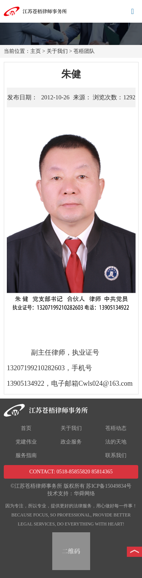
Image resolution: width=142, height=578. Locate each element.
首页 (26, 428)
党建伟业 (26, 442)
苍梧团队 (84, 51)
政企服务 (71, 442)
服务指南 (26, 455)
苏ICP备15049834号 (108, 486)
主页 (35, 51)
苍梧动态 (115, 428)
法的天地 (115, 442)
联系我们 (115, 455)
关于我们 (57, 51)
